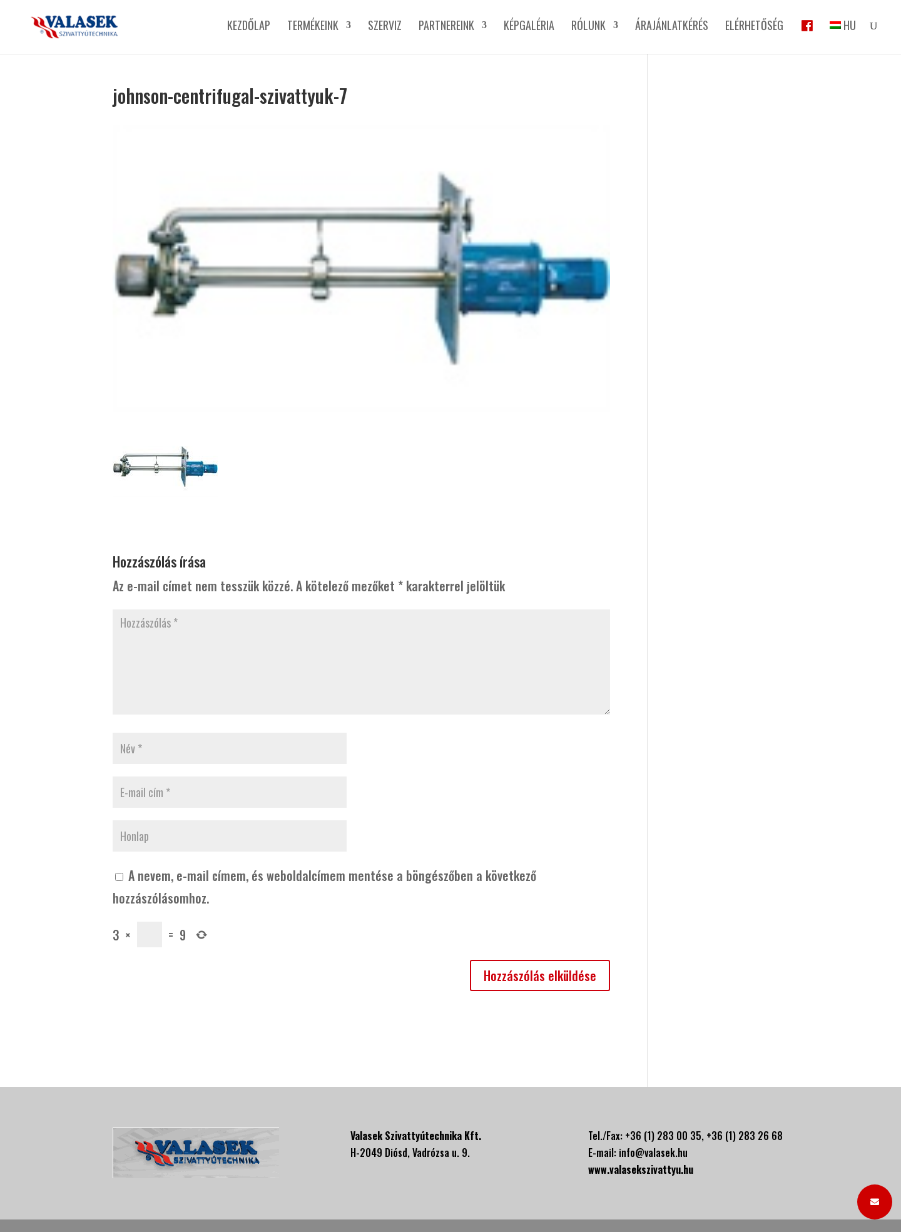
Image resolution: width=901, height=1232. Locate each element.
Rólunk (588, 27)
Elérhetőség (754, 27)
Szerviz (385, 27)
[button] (874, 1201)
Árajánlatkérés (671, 27)
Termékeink (313, 27)
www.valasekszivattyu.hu (640, 1169)
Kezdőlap (248, 27)
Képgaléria (529, 27)
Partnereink (446, 27)
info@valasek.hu (653, 1152)
